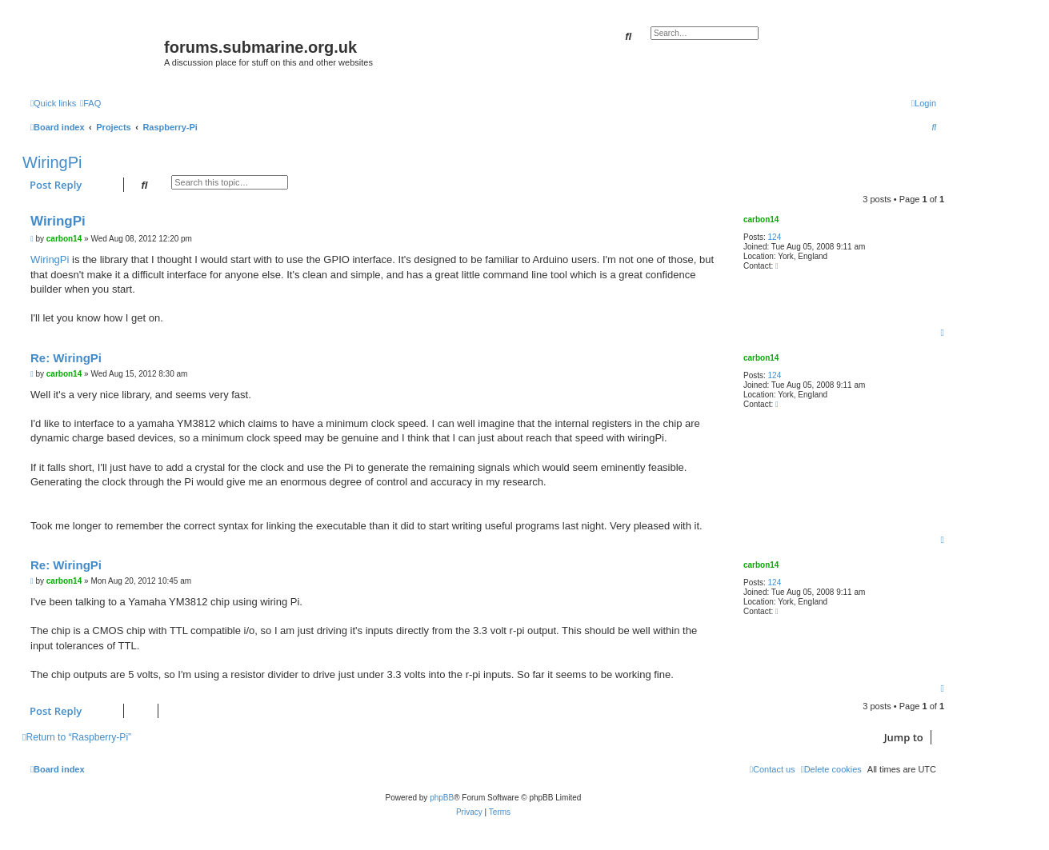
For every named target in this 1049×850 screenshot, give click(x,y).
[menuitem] (90, 103)
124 (775, 237)
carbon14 (761, 219)
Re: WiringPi (66, 358)
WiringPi (52, 162)
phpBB (442, 797)
